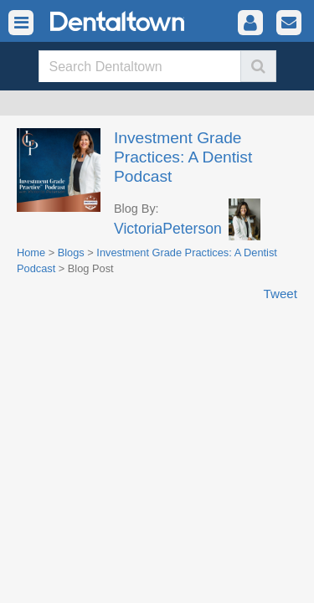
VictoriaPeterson (168, 228)
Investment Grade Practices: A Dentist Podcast (183, 157)
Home (31, 252)
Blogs (71, 252)
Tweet (280, 293)
